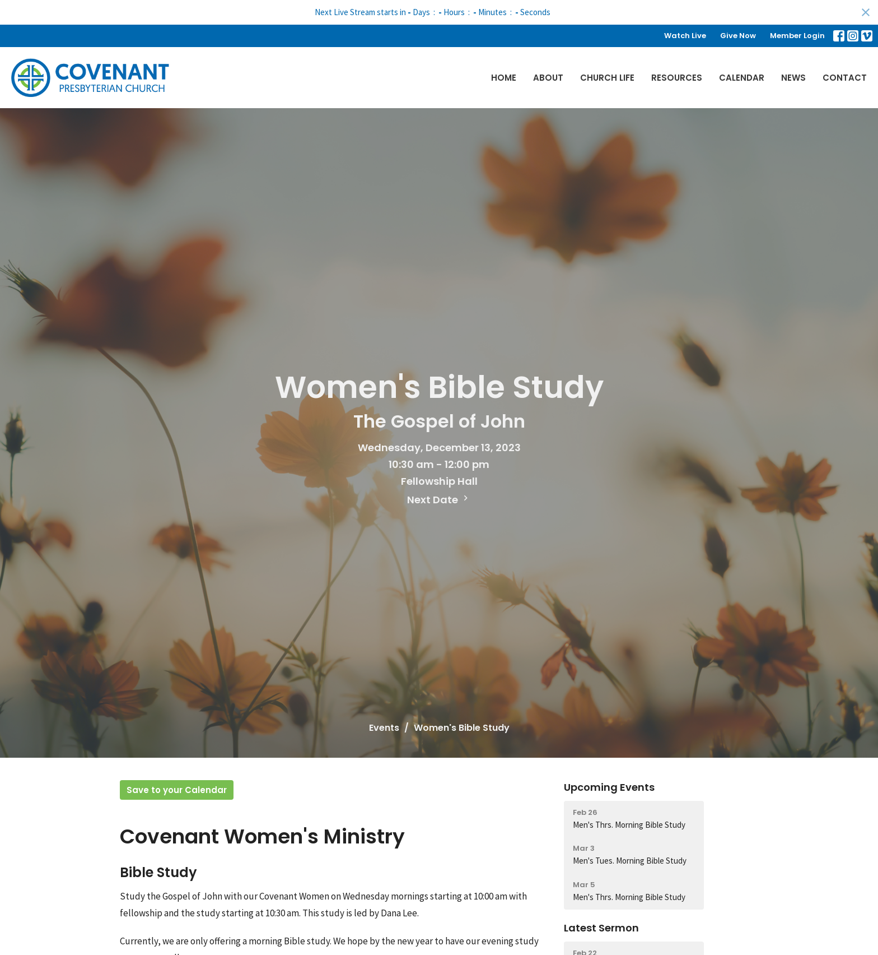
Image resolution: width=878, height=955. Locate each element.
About (548, 78)
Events (384, 727)
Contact (845, 78)
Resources (676, 78)
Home (503, 78)
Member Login (797, 35)
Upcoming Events (609, 787)
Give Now (738, 35)
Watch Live (685, 35)
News (793, 78)
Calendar (741, 78)
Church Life (607, 78)
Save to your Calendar (177, 790)
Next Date (439, 500)
